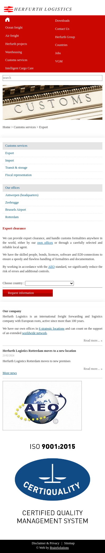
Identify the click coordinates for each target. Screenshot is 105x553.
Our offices (12, 188)
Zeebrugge (12, 202)
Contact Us (62, 29)
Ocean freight (14, 27)
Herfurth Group (65, 37)
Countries (61, 45)
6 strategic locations (51, 328)
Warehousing (13, 52)
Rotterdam (12, 217)
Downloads (62, 20)
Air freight (12, 36)
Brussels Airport (15, 209)
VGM (59, 61)
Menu (98, 9)
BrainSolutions (59, 548)
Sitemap (69, 543)
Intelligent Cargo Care (19, 68)
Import (9, 160)
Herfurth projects (16, 44)
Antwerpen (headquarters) (22, 195)
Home (6, 127)
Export (9, 153)
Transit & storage (16, 167)
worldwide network (34, 333)
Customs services (16, 60)
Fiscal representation (18, 175)
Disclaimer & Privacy (45, 543)
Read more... (92, 340)
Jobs (58, 53)
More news (10, 373)
